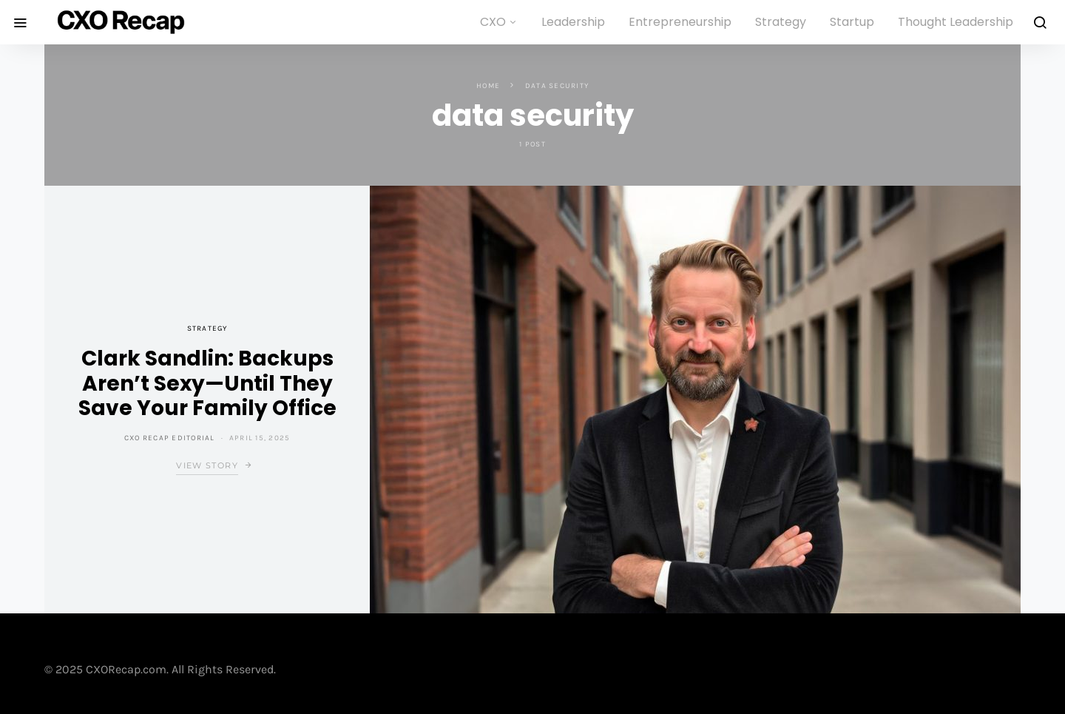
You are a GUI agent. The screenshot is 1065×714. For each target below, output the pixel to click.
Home (488, 85)
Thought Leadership (955, 21)
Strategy (780, 21)
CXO (493, 21)
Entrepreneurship (680, 21)
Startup (852, 21)
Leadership (573, 21)
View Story (207, 465)
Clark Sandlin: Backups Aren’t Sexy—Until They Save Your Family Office (207, 383)
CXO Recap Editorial (169, 438)
